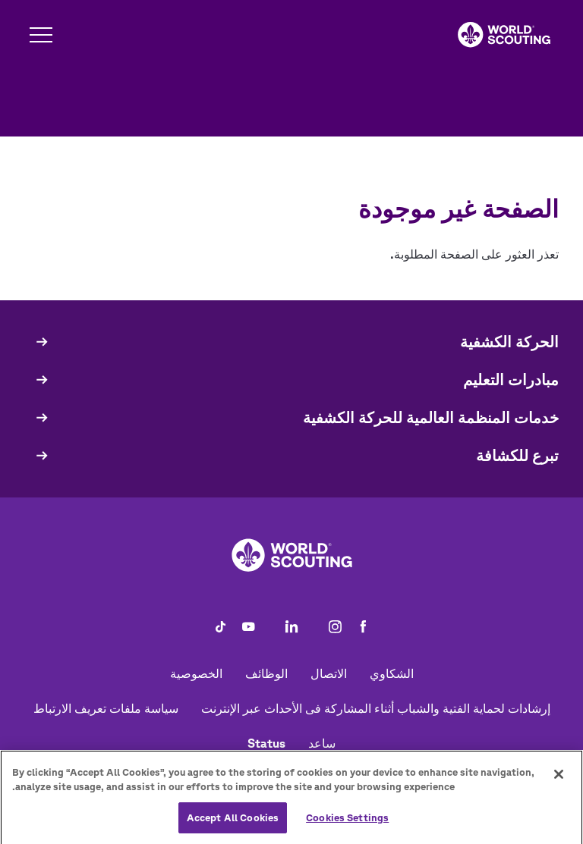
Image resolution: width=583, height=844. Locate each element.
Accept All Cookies (233, 822)
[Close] (558, 778)
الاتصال (328, 673)
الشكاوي (392, 673)
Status (266, 743)
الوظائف (266, 673)
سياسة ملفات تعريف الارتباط (105, 708)
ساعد (322, 743)
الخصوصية (196, 673)
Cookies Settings (347, 822)
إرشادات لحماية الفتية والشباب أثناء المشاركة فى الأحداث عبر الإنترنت (375, 708)
